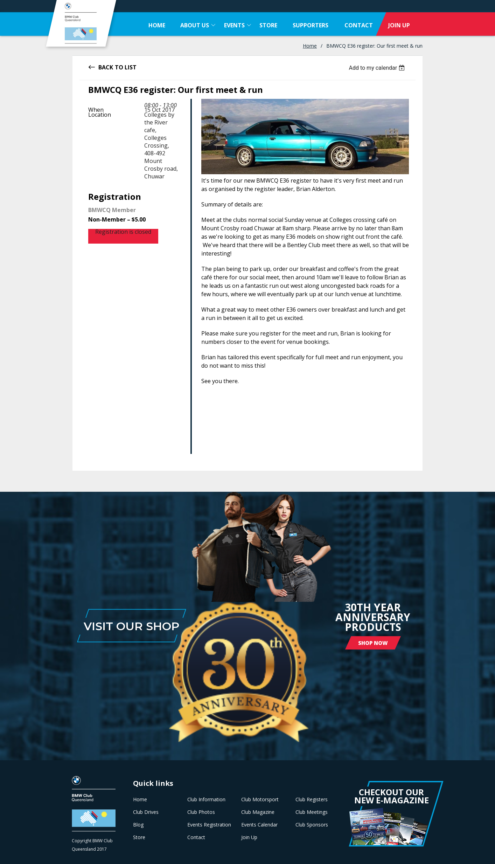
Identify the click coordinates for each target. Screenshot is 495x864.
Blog (138, 824)
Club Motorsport (260, 799)
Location (99, 114)
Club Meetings (311, 812)
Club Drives (146, 812)
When (96, 110)
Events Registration (209, 824)
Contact (196, 837)
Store (139, 837)
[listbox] (377, 67)
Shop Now (373, 642)
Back (105, 66)
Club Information (206, 799)
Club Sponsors (311, 824)
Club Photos (201, 812)
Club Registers (311, 799)
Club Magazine (257, 812)
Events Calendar (259, 824)
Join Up (249, 837)
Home (310, 45)
